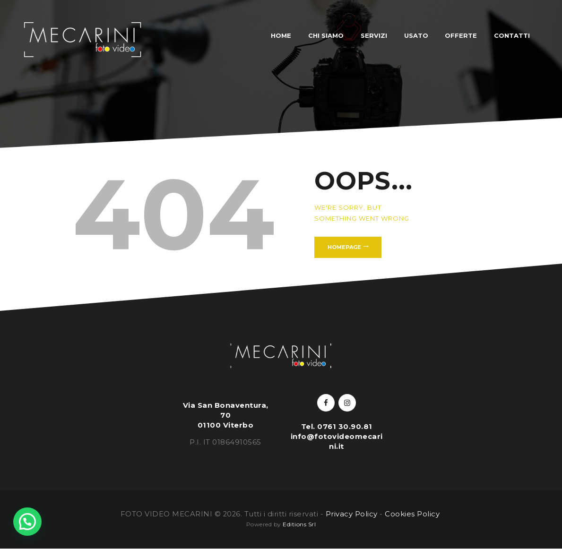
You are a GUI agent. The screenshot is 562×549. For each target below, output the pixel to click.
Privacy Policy (352, 514)
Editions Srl (299, 524)
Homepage (344, 247)
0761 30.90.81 (344, 426)
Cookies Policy (413, 514)
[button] (27, 521)
